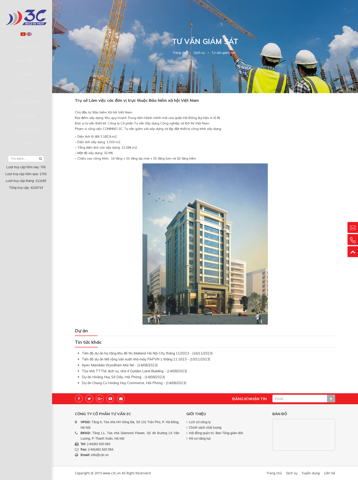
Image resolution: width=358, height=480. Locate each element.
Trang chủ (26, 44)
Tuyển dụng (26, 97)
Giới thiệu (26, 53)
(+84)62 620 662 (99, 444)
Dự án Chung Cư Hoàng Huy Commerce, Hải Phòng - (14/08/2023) (134, 383)
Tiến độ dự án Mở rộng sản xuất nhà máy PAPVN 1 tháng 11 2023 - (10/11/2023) (146, 359)
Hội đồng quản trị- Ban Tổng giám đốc (216, 433)
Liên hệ (26, 106)
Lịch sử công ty (200, 422)
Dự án (26, 71)
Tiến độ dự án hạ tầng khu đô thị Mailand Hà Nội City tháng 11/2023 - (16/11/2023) (147, 353)
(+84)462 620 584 (100, 449)
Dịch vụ (26, 62)
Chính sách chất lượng (205, 427)
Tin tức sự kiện (26, 79)
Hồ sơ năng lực (200, 438)
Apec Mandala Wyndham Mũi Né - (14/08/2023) (120, 365)
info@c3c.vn (100, 455)
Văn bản (26, 88)
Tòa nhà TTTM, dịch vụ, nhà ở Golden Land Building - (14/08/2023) (134, 371)
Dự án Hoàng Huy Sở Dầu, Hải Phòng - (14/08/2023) (123, 377)
